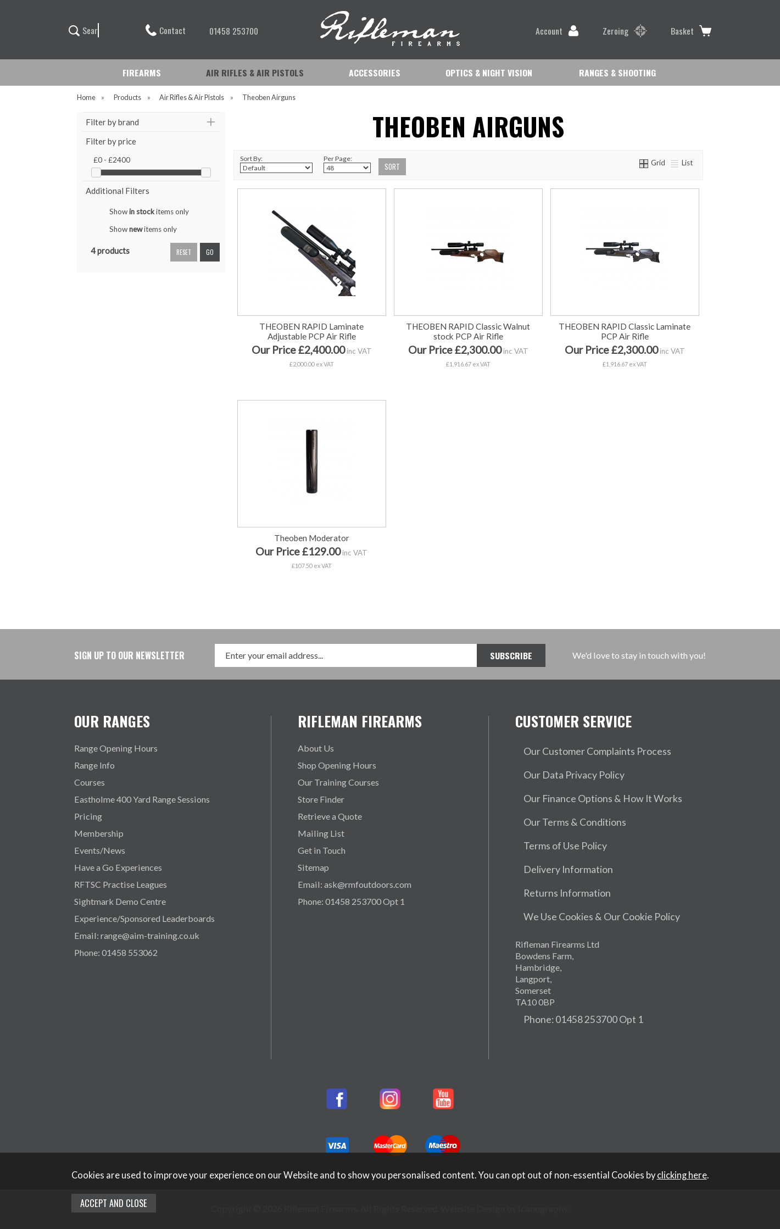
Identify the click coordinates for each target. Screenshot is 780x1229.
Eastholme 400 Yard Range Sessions (142, 799)
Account (557, 30)
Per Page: (347, 163)
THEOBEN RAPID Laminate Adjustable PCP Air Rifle (311, 331)
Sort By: (276, 163)
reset (183, 252)
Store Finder (321, 799)
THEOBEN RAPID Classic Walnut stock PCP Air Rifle (468, 331)
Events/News (99, 850)
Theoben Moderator (311, 538)
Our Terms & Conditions (561, 799)
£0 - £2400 (111, 159)
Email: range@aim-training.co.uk (136, 935)
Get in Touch (322, 850)
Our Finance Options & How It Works (586, 782)
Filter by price (111, 141)
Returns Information (553, 850)
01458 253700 (228, 30)
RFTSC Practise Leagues (120, 884)
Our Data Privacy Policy (561, 765)
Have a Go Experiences (118, 867)
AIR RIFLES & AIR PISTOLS (255, 72)
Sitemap (313, 867)
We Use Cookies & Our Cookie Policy (587, 867)
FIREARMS (141, 72)
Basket (691, 30)
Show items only (149, 211)
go (210, 252)
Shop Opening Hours (337, 765)
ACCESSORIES (374, 72)
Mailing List (321, 833)
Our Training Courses (338, 782)
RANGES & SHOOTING (617, 72)
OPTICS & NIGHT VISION (488, 72)
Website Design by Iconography (504, 1149)
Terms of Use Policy (553, 816)
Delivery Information (555, 833)
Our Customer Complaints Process (581, 748)
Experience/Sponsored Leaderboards (144, 918)
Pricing (88, 816)
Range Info (94, 765)
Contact (166, 30)
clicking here (682, 1175)
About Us (316, 748)
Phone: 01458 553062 (116, 952)
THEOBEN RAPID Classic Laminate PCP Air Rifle (624, 331)
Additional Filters (117, 191)
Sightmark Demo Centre (120, 901)
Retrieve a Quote (330, 816)
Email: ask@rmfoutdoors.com (354, 884)
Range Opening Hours (116, 748)
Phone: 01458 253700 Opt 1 (351, 901)
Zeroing (625, 30)
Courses (89, 782)
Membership (99, 833)
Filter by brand (112, 122)
